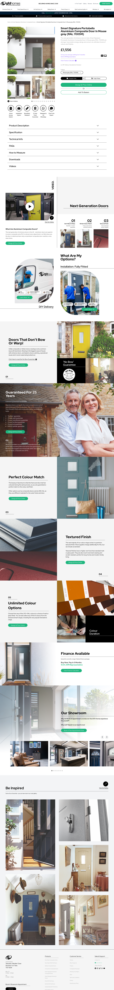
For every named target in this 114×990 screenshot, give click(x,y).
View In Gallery (12, 101)
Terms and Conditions (74, 977)
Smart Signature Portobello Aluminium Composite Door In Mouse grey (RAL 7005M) (58, 22)
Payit (71, 974)
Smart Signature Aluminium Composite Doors (23, 22)
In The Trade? (78, 3)
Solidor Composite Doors (50, 965)
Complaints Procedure (74, 968)
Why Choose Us (73, 963)
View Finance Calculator (71, 670)
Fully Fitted (95, 78)
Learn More (24, 297)
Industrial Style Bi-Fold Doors (51, 986)
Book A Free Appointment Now (74, 730)
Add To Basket (83, 92)
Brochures (95, 3)
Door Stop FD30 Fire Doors (51, 963)
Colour (63, 70)
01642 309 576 (98, 965)
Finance (71, 965)
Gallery (85, 3)
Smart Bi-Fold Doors (49, 981)
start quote (106, 3)
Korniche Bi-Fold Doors (50, 984)
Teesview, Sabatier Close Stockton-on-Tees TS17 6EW (13, 966)
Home (9, 22)
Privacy (71, 980)
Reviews (90, 3)
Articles (71, 960)
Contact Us (97, 960)
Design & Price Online (83, 85)
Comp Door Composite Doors (51, 968)
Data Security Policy (74, 983)
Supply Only (71, 78)
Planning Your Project (74, 971)
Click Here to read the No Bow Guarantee (23, 359)
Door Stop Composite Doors (51, 960)
